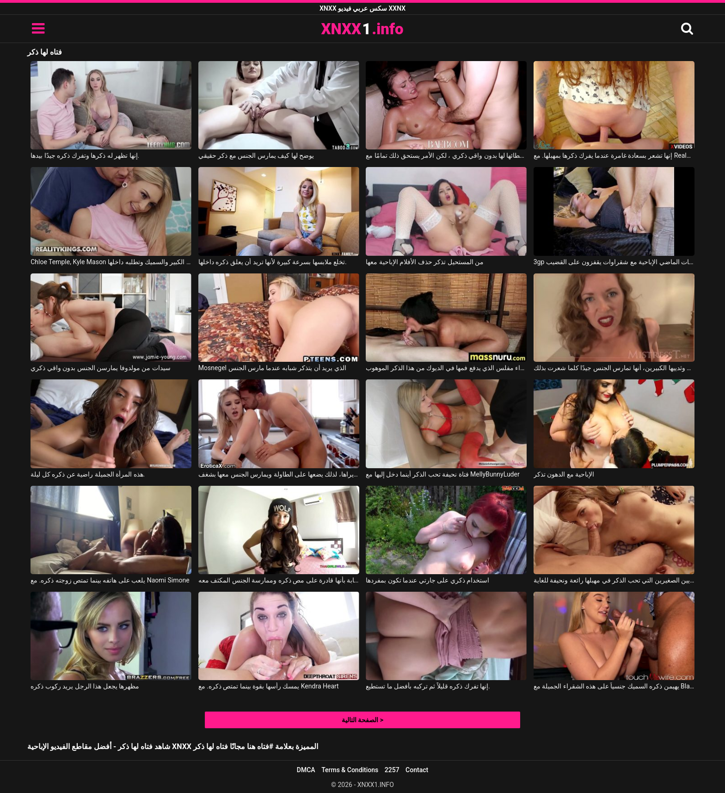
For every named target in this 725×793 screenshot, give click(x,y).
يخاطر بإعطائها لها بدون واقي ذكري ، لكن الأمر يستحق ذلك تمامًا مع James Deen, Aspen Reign (446, 155)
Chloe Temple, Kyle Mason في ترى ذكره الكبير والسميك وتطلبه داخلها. (111, 262)
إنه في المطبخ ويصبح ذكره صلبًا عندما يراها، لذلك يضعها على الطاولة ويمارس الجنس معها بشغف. (278, 474)
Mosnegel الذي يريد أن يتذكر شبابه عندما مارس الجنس (272, 368)
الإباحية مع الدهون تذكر (564, 474)
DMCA (306, 770)
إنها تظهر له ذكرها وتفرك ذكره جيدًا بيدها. (85, 155)
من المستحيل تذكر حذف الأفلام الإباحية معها (425, 262)
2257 (392, 770)
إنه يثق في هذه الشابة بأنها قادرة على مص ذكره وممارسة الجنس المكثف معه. (278, 580)
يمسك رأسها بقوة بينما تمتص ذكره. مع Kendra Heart (268, 686)
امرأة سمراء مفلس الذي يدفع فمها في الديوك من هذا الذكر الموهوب (446, 368)
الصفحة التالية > (362, 720)
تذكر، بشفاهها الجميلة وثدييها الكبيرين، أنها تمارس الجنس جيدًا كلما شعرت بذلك (614, 368)
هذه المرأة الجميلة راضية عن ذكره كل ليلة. (88, 474)
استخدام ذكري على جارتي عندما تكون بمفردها (427, 580)
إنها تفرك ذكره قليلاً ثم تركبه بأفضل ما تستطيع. (428, 686)
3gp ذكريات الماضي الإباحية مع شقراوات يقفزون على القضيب (614, 262)
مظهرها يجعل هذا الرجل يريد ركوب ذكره (85, 686)
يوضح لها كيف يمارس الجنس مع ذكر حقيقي (256, 155)
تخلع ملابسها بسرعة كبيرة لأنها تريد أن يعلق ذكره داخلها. (272, 262)
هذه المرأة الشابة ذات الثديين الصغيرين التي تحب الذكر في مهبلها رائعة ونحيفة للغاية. (614, 580)
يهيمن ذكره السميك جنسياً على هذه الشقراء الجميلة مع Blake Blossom (614, 686)
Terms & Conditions (349, 770)
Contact (417, 770)
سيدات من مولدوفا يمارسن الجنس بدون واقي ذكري (100, 368)
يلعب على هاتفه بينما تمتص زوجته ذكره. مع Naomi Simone (110, 580)
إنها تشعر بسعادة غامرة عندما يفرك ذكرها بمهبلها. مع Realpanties (614, 155)
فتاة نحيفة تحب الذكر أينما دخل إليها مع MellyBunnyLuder (442, 474)
